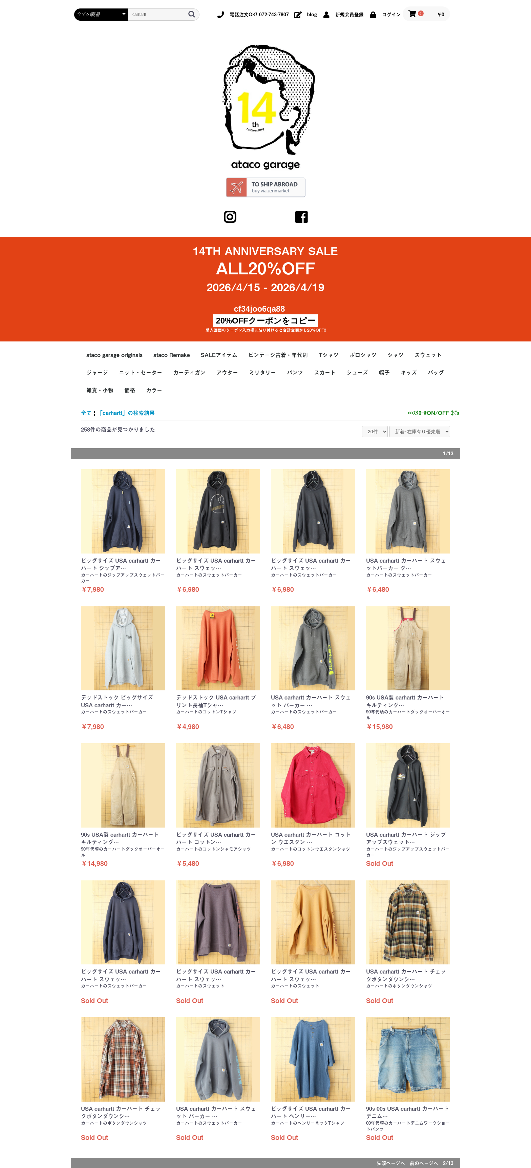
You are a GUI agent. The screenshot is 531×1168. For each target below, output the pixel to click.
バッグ (436, 372)
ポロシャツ (363, 355)
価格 (129, 390)
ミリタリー (262, 372)
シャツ (395, 355)
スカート (325, 372)
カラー (154, 390)
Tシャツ (329, 355)
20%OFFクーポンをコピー (265, 320)
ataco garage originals (114, 355)
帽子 (384, 372)
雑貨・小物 (99, 390)
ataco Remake (171, 355)
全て (86, 413)
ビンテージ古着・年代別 (278, 355)
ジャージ (97, 372)
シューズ (357, 372)
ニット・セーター (140, 372)
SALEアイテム (219, 355)
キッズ (409, 372)
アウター (227, 372)
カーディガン (189, 372)
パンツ (295, 372)
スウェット (428, 355)
